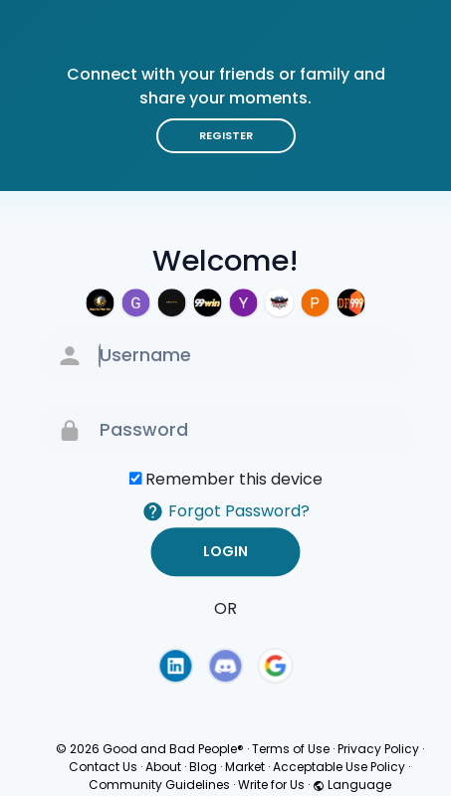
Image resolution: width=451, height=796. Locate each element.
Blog (203, 766)
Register (226, 135)
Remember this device (234, 479)
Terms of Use (291, 748)
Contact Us (103, 766)
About (163, 766)
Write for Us (271, 784)
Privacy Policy (378, 748)
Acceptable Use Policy (339, 766)
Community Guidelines (159, 784)
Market (245, 766)
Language (352, 784)
